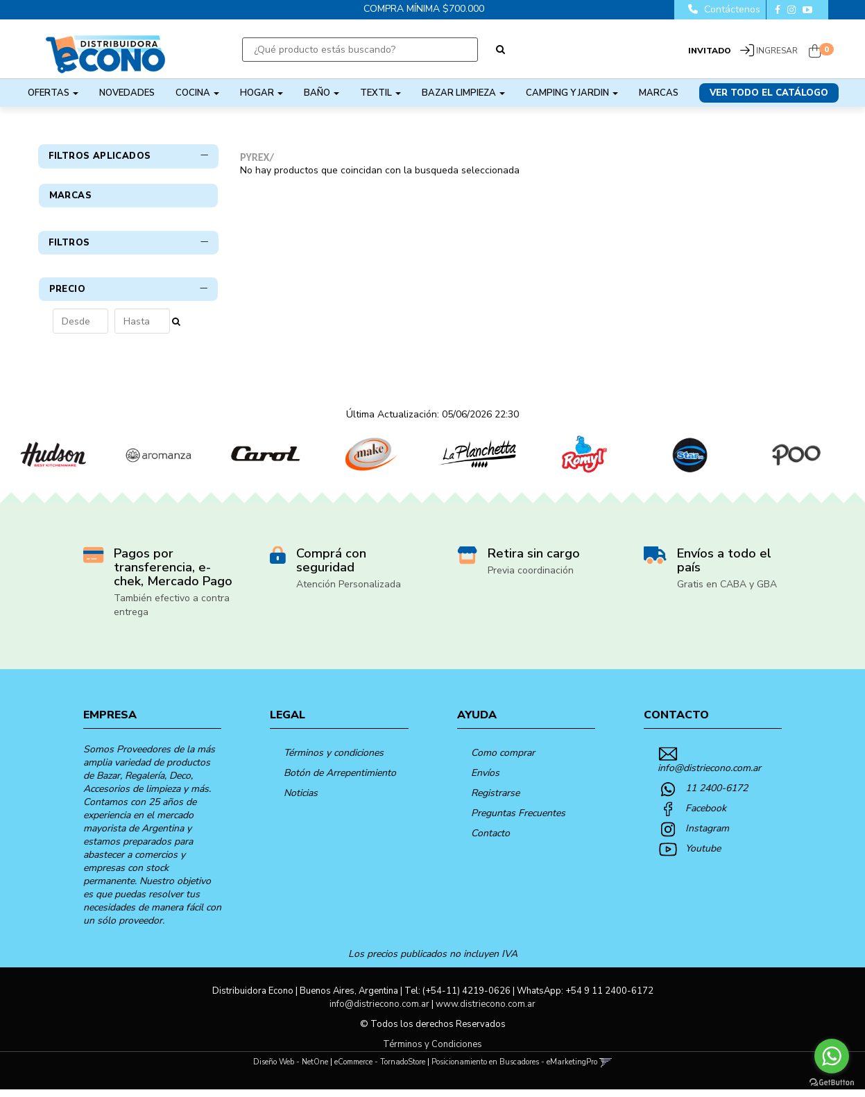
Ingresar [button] (777, 50)
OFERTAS (53, 93)
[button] (606, 1069)
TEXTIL (380, 93)
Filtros (129, 271)
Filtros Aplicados (129, 156)
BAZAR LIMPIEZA (463, 93)
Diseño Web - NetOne (290, 1069)
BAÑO (321, 93)
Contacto (490, 840)
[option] (53, 462)
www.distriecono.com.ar (486, 1011)
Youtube (703, 856)
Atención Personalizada (348, 591)
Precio (128, 317)
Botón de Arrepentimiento (340, 780)
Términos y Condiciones (432, 1052)
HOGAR (261, 93)
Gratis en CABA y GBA (727, 591)
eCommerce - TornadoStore (379, 1069)
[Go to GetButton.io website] (832, 1082)
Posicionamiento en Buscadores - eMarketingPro (514, 1069)
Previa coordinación (531, 578)
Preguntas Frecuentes (518, 820)
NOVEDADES (127, 93)
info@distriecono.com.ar (709, 775)
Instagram (707, 836)
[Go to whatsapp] (831, 1056)
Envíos (485, 780)
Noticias (301, 800)
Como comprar (503, 760)
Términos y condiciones (334, 760)
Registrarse (495, 800)
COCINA (197, 93)
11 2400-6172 (716, 795)
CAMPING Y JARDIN (572, 93)
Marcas (658, 93)
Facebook (705, 815)
